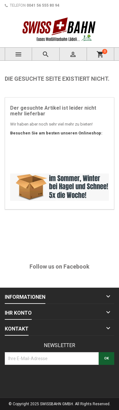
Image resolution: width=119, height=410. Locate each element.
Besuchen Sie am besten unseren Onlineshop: (56, 133)
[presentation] (53, 380)
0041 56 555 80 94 (43, 5)
